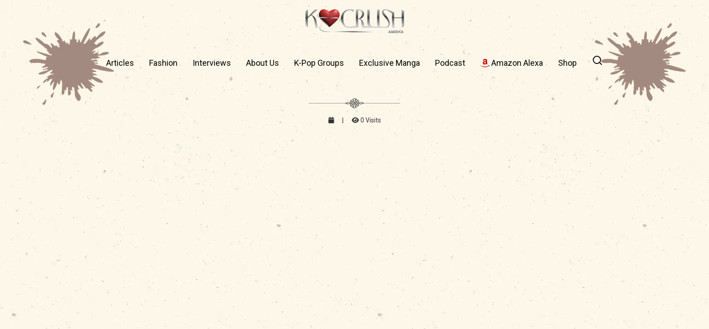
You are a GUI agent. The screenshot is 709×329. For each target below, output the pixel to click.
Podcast (450, 63)
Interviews (212, 63)
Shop (567, 63)
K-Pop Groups (319, 63)
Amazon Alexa (511, 63)
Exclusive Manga (389, 63)
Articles (120, 63)
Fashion (163, 63)
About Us (262, 63)
